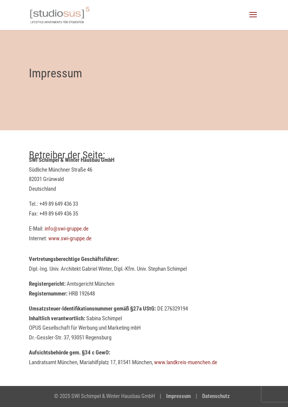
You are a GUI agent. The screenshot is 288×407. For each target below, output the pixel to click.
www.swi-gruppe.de (70, 238)
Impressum (178, 396)
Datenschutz (216, 396)
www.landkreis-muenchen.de (185, 362)
